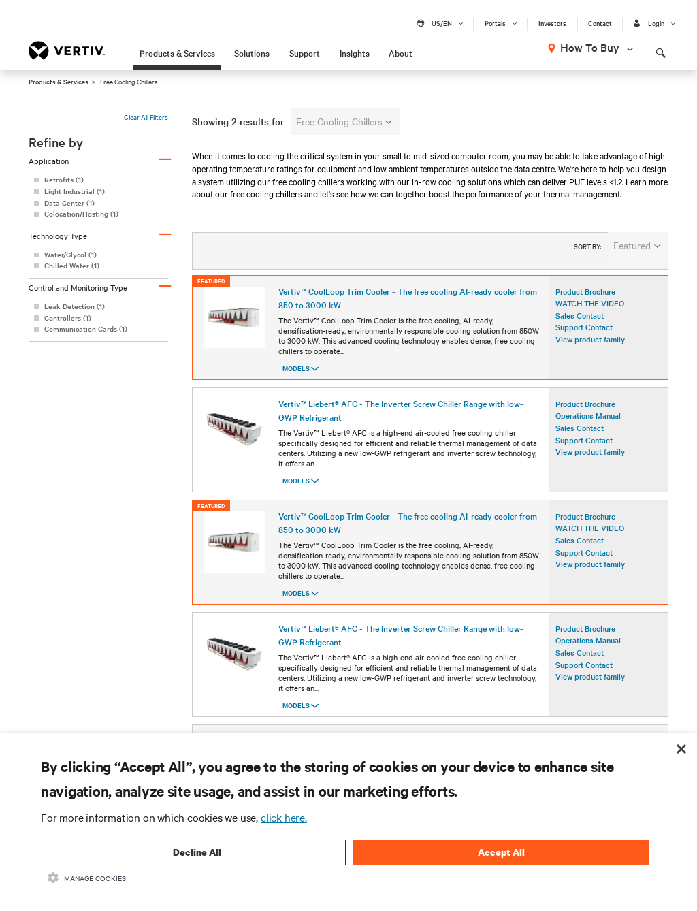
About (400, 52)
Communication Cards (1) (85, 328)
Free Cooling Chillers (344, 121)
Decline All (197, 852)
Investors (552, 23)
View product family (590, 348)
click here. (284, 817)
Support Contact (584, 336)
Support (304, 52)
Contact (600, 23)
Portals (495, 23)
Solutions (252, 52)
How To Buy (589, 46)
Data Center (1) (69, 202)
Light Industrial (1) (74, 191)
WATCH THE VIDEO (589, 312)
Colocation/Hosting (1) (81, 213)
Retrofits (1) (64, 179)
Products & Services (177, 52)
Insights (355, 52)
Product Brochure (585, 300)
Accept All (501, 852)
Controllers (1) (67, 318)
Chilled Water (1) (71, 265)
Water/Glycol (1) (70, 254)
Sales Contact (579, 324)
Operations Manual (588, 424)
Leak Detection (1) (74, 306)
